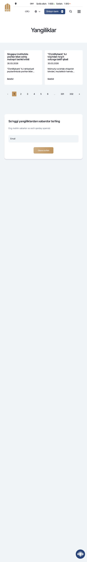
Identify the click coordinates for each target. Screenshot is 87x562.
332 (71, 94)
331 (62, 94)
